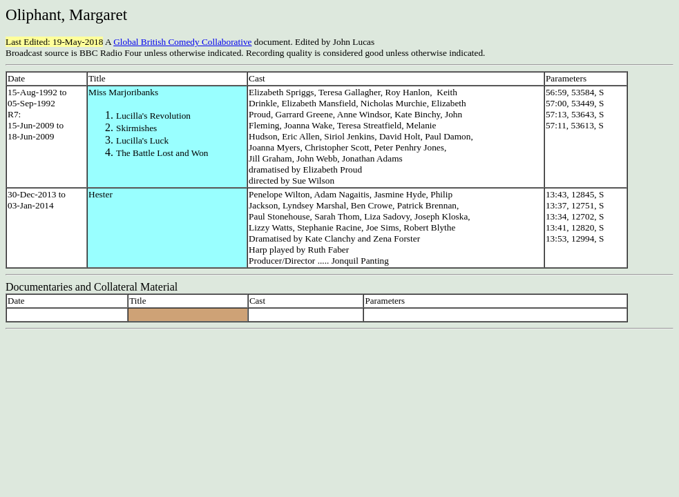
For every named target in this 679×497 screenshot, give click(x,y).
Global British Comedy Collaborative (182, 42)
